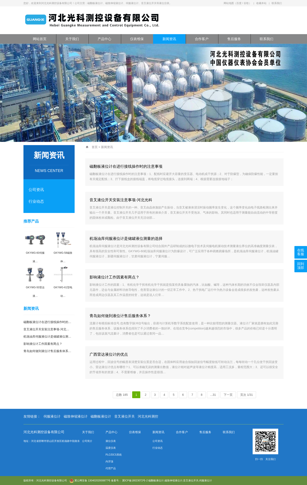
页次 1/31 (246, 394)
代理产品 (111, 468)
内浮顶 (109, 461)
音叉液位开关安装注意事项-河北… (46, 329)
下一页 (228, 394)
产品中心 (104, 39)
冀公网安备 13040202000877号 (90, 480)
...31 (213, 394)
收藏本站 (261, 3)
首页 (95, 147)
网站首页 (39, 39)
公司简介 (87, 441)
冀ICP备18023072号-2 (135, 480)
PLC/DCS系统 (114, 454)
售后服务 (234, 39)
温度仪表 (111, 447)
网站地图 (229, 3)
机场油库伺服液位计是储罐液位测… (47, 336)
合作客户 (202, 39)
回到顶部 (300, 265)
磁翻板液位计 (101, 416)
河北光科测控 (148, 416)
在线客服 (300, 252)
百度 (239, 3)
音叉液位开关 (124, 416)
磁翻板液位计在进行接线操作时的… (47, 322)
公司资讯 (36, 190)
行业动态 (36, 201)
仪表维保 (137, 39)
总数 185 (122, 394)
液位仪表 (111, 441)
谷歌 (246, 3)
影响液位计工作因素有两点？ (42, 343)
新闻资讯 (169, 39)
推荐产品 (31, 221)
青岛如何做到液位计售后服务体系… (47, 351)
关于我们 (72, 39)
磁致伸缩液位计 (76, 416)
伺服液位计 (52, 416)
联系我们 (277, 3)
